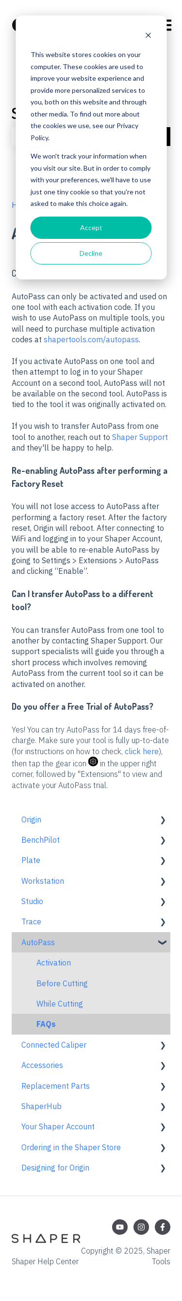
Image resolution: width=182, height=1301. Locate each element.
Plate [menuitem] (30, 860)
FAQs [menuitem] (46, 1024)
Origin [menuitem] (31, 819)
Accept (91, 227)
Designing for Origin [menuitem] (55, 1167)
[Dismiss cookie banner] (148, 36)
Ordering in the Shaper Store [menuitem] (71, 1147)
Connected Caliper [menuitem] (53, 1045)
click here (142, 751)
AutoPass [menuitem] (38, 942)
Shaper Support (140, 437)
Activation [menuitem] (53, 962)
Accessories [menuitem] (42, 1065)
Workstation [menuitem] (42, 881)
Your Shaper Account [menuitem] (58, 1126)
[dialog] (91, 147)
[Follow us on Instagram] (141, 1227)
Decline (91, 253)
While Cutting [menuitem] (59, 1004)
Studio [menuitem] (32, 901)
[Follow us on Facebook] (162, 1227)
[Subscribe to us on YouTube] (120, 1227)
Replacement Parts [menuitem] (55, 1086)
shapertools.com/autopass (91, 339)
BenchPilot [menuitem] (40, 840)
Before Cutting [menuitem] (62, 983)
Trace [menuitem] (31, 921)
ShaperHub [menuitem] (41, 1106)
